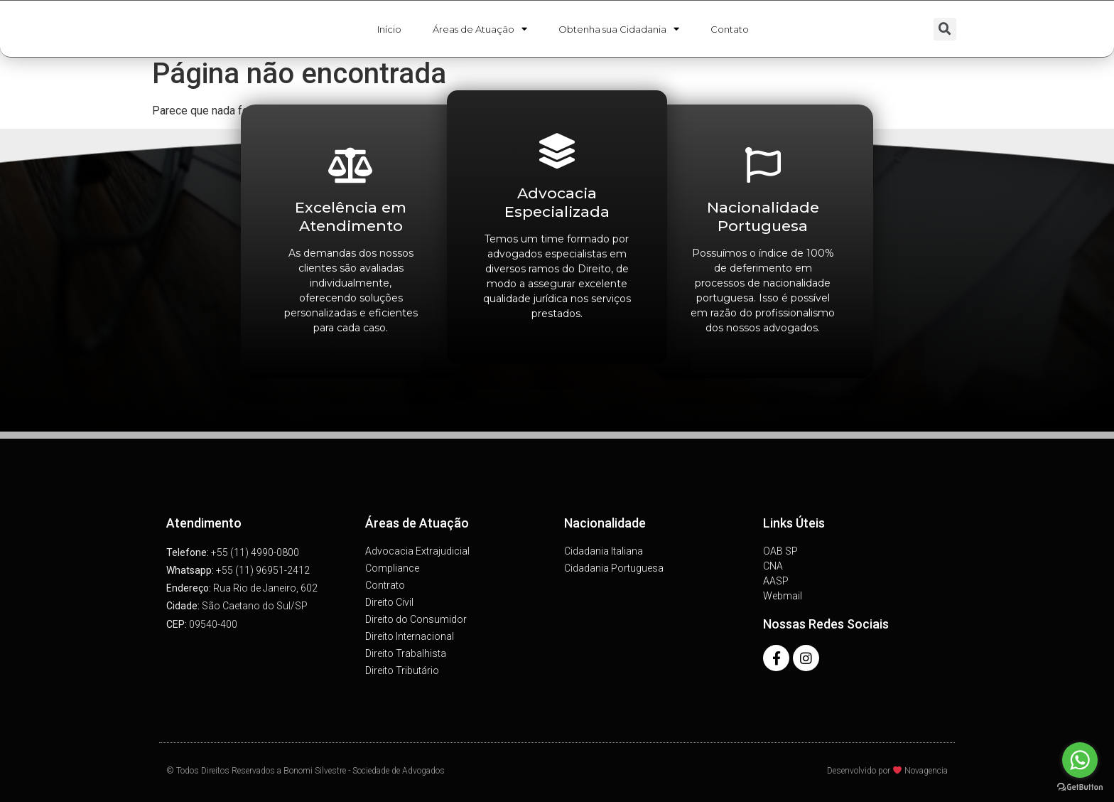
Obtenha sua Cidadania (618, 30)
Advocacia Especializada (557, 202)
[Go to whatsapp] (1080, 760)
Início (389, 30)
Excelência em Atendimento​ (350, 216)
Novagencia (926, 771)
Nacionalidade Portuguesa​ (763, 216)
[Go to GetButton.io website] (1080, 787)
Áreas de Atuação (480, 30)
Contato (729, 30)
